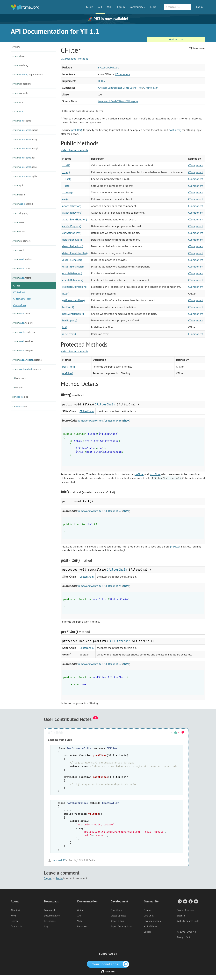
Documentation (52, 915)
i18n (18, 194)
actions (22, 259)
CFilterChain (19, 292)
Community (137, 7)
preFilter (139, 474)
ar (18, 111)
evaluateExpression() (74, 286)
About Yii (15, 910)
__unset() (67, 192)
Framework (49, 910)
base (18, 56)
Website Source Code (188, 920)
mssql (25, 139)
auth (21, 268)
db (17, 102)
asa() (65, 199)
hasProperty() (69, 320)
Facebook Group (152, 920)
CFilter (16, 285)
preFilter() (76, 130)
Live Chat (149, 915)
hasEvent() (68, 307)
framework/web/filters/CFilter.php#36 (99, 420)
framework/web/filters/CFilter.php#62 (99, 664)
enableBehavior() (72, 273)
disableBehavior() (72, 260)
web (18, 250)
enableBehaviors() (72, 280)
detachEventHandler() (75, 253)
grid (20, 396)
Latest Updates (118, 915)
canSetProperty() (71, 232)
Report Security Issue (121, 926)
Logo (46, 926)
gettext (22, 203)
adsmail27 (57, 860)
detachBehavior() (72, 239)
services (22, 341)
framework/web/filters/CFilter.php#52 (99, 511)
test (18, 222)
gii (17, 185)
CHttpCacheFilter (22, 298)
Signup (48, 878)
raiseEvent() (69, 334)
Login (199, 7)
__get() (66, 172)
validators (21, 240)
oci (23, 157)
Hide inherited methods (74, 150)
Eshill (188, 937)
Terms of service (185, 910)
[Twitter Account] (185, 901)
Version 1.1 (176, 39)
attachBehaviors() (72, 212)
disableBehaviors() (73, 266)
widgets (22, 350)
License (14, 920)
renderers (23, 332)
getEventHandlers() (73, 300)
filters (21, 277)
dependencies (27, 74)
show (126, 420)
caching (20, 65)
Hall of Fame (150, 926)
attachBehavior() (71, 206)
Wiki (109, 7)
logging (20, 213)
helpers (22, 322)
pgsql (24, 166)
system (16, 46)
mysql (25, 148)
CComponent (122, 74)
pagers (26, 369)
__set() (65, 185)
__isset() (66, 179)
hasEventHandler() (73, 313)
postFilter (155, 474)
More (154, 7)
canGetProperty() (71, 226)
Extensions (49, 920)
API (100, 7)
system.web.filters (108, 67)
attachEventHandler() (74, 219)
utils (18, 231)
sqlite (24, 176)
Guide (89, 7)
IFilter (101, 81)
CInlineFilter (19, 305)
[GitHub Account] (179, 901)
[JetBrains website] (108, 971)
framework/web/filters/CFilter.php (118, 101)
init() (64, 327)
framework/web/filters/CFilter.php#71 (99, 586)
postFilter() (175, 130)
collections (21, 83)
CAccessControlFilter (110, 87)
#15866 (55, 732)
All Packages (68, 58)
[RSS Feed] (195, 901)
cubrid (25, 129)
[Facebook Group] (190, 901)
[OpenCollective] (108, 963)
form (21, 313)
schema (21, 120)
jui (19, 405)
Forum (121, 7)
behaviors (19, 378)
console (20, 92)
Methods (83, 58)
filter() (65, 293)
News (13, 915)
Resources (82, 926)
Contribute (116, 910)
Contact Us (16, 926)
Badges (147, 931)
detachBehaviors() (72, 246)
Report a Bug (117, 920)
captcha (27, 359)
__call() (66, 165)
